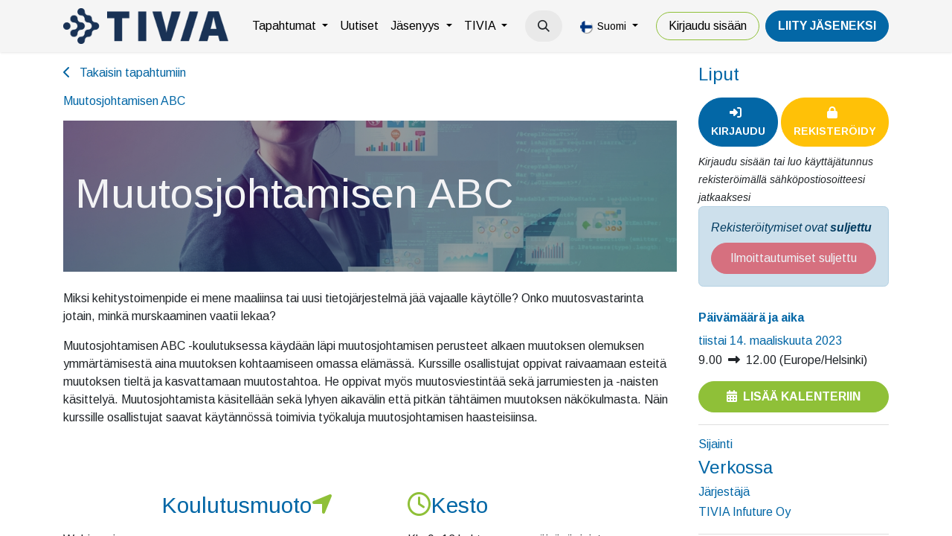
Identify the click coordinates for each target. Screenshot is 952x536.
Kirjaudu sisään (708, 25)
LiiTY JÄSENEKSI (827, 25)
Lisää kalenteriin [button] (794, 396)
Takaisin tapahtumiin (124, 72)
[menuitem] (290, 26)
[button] (543, 26)
